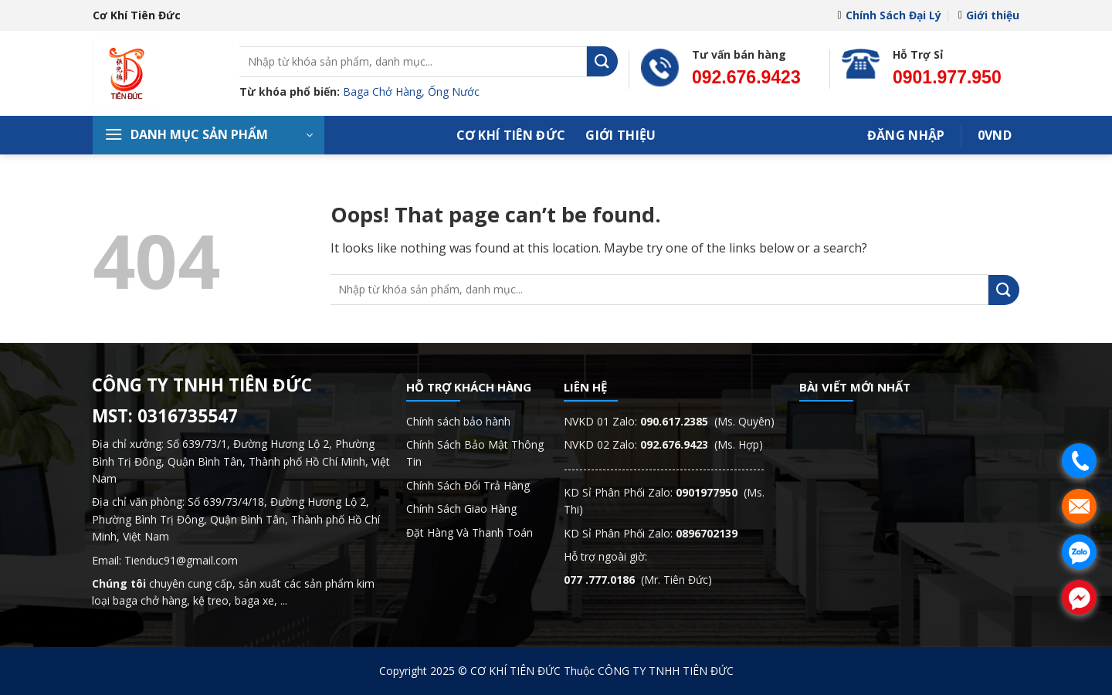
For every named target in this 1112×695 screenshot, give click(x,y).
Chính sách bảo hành (458, 421)
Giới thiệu (988, 15)
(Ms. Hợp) (701, 444)
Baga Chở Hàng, (385, 91)
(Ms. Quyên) (707, 421)
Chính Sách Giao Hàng (461, 508)
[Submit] (602, 61)
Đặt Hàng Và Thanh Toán (469, 532)
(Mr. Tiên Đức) (638, 579)
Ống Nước (454, 91)
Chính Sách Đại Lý (889, 15)
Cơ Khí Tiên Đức (511, 135)
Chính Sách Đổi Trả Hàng (468, 485)
